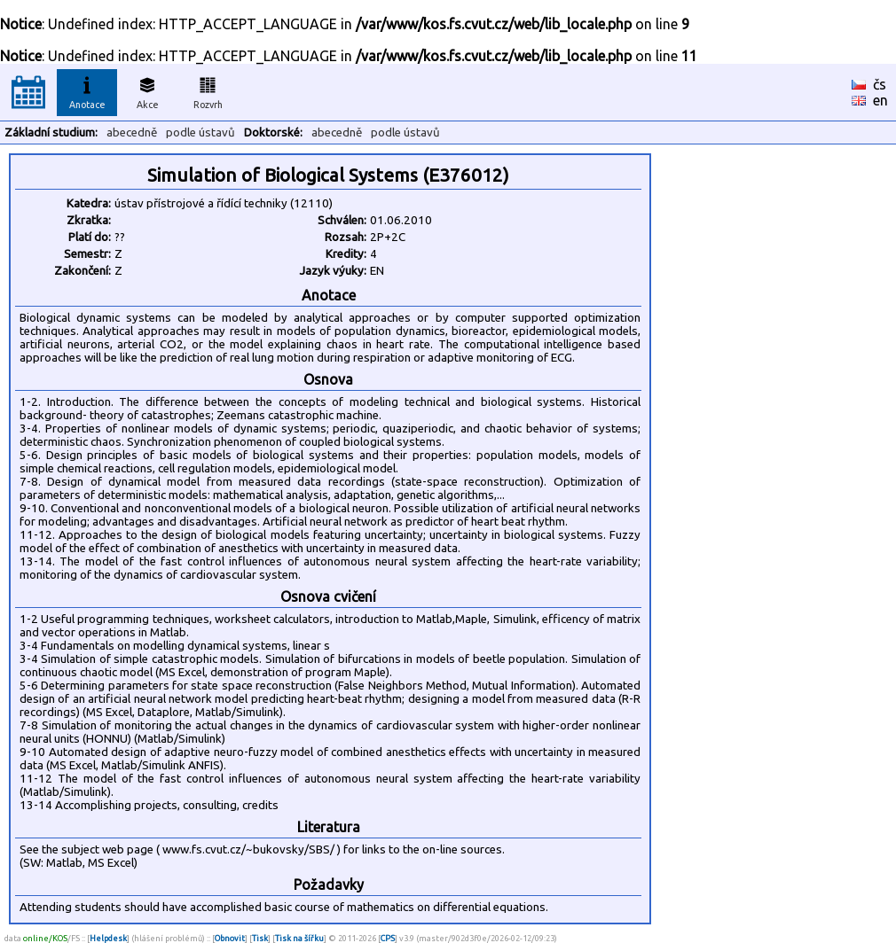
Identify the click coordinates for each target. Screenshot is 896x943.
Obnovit (230, 938)
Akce (147, 90)
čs (879, 84)
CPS (388, 938)
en (880, 100)
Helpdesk (108, 938)
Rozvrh (208, 90)
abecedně (131, 132)
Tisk (260, 938)
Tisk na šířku (299, 938)
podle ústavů (200, 132)
